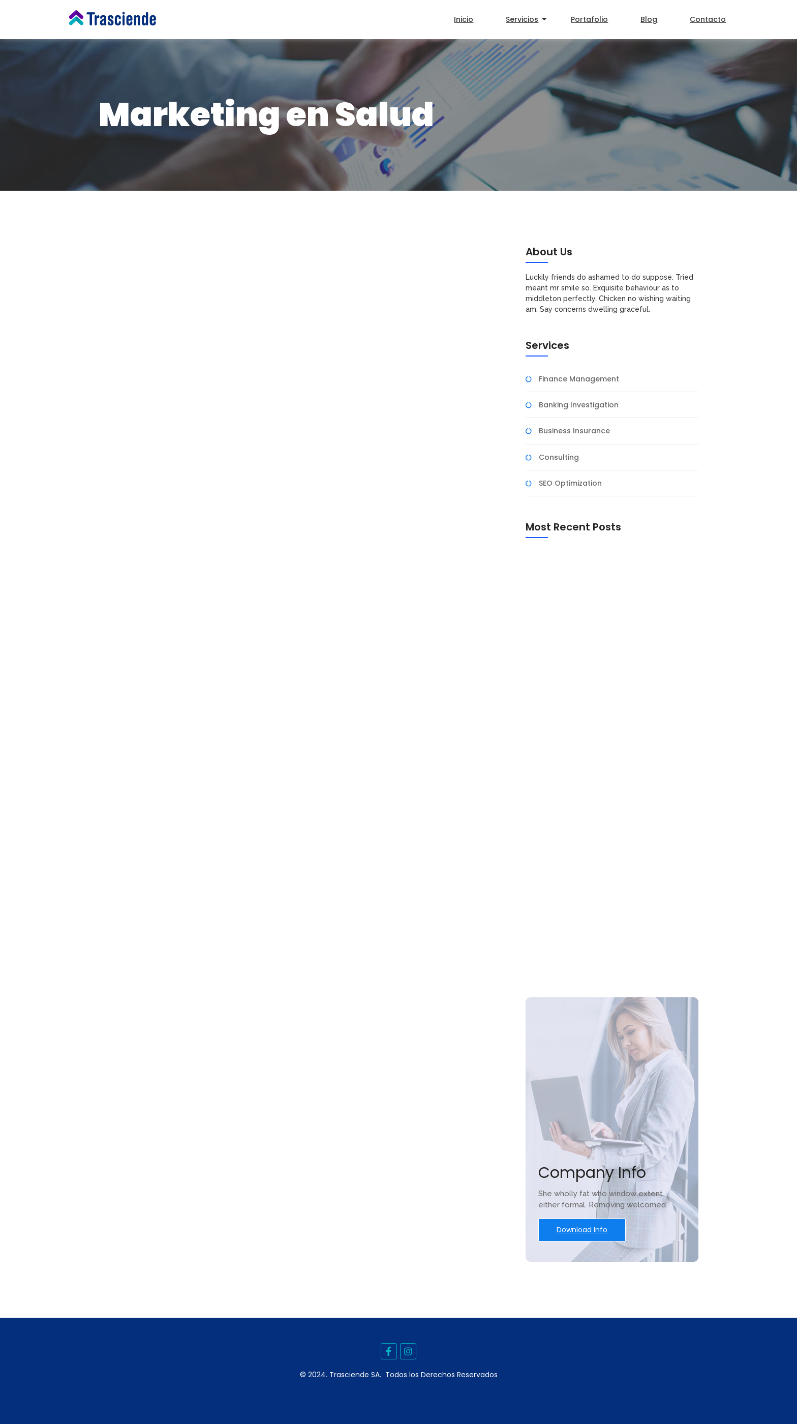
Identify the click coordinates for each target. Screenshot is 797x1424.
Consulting (559, 457)
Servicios (525, 19)
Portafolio (589, 19)
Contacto (708, 19)
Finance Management (579, 379)
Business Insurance (574, 431)
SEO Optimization (570, 483)
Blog (648, 19)
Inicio (463, 19)
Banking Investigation (579, 405)
